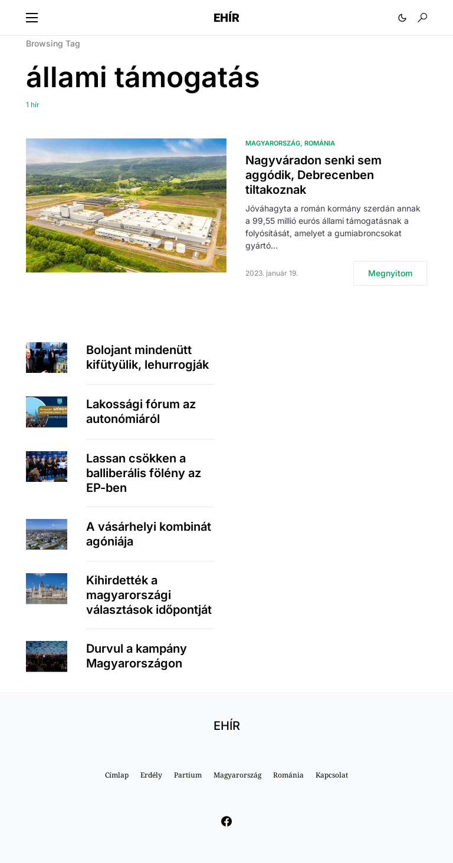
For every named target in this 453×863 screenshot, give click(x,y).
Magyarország (272, 143)
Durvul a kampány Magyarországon (136, 656)
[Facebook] (226, 821)
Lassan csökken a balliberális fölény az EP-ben (143, 473)
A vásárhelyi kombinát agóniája (148, 534)
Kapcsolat (332, 775)
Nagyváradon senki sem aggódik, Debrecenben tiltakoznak (313, 175)
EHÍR (226, 18)
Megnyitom (390, 273)
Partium (188, 775)
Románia (319, 143)
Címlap (117, 775)
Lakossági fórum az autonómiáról (141, 411)
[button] (32, 17)
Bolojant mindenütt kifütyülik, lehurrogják (147, 357)
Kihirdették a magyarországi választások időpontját (149, 595)
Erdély (151, 775)
